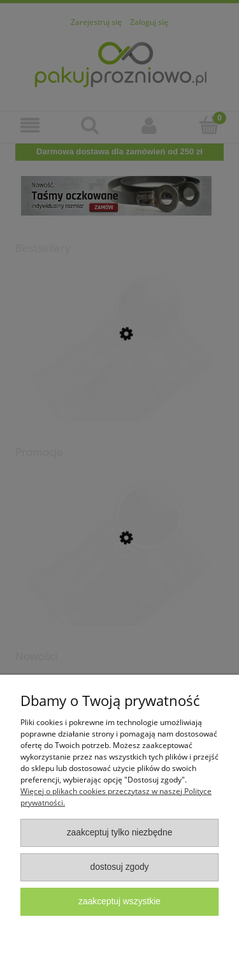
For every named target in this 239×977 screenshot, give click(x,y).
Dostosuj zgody (119, 867)
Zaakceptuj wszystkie (119, 901)
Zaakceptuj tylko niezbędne (120, 832)
